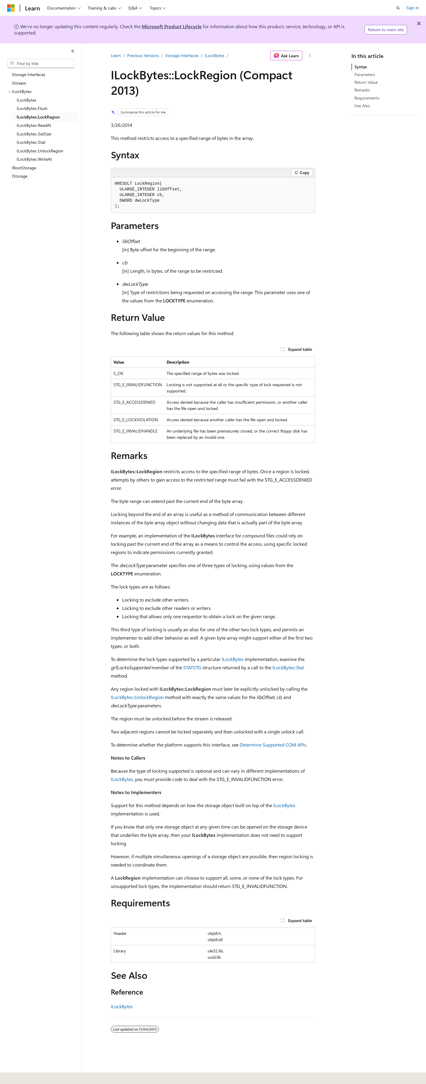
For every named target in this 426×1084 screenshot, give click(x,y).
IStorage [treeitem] (19, 176)
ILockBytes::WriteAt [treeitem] (34, 159)
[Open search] (398, 8)
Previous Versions (143, 55)
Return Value (366, 82)
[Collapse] (73, 51)
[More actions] (310, 55)
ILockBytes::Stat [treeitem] (31, 142)
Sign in (412, 7)
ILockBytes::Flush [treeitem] (32, 108)
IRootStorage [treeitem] (24, 168)
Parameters (364, 74)
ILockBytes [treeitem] (26, 100)
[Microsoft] (11, 8)
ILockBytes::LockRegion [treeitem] (38, 117)
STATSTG (192, 667)
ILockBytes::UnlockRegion (137, 697)
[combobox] (40, 63)
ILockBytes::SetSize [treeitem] (34, 134)
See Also (362, 105)
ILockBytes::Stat (288, 667)
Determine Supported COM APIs (273, 744)
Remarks (362, 90)
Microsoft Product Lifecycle (172, 26)
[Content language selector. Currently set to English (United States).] (34, 1075)
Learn (116, 55)
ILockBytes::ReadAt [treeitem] (34, 125)
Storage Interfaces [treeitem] (28, 74)
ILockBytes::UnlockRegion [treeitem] (40, 151)
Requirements (366, 98)
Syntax (360, 67)
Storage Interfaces (181, 55)
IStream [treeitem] (19, 83)
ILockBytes (214, 55)
